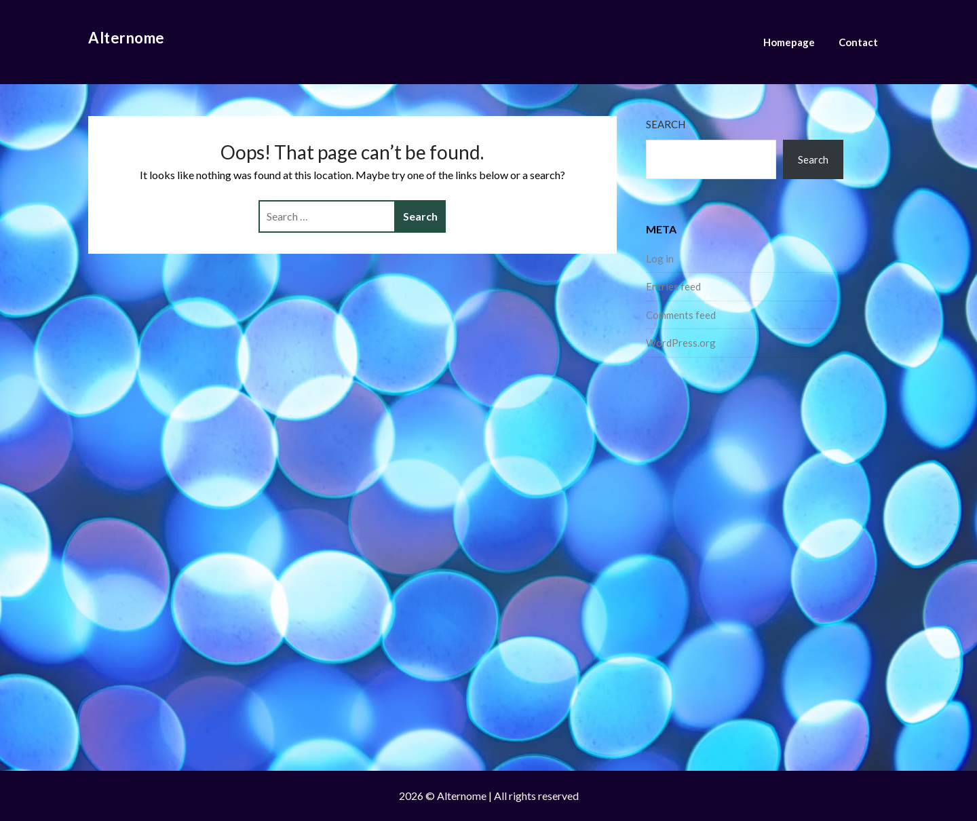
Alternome (126, 37)
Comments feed (681, 315)
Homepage (789, 42)
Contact (858, 42)
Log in (660, 258)
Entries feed (673, 286)
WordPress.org (681, 343)
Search (665, 124)
